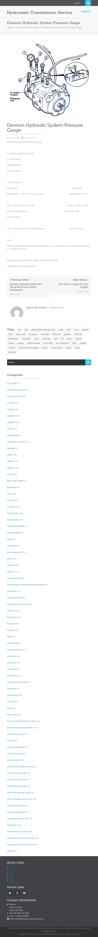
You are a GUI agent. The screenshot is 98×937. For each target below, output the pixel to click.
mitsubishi (11, 688)
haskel (9, 539)
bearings (10, 409)
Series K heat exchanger (16, 786)
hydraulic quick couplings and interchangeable (26, 584)
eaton (9, 494)
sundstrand (11, 825)
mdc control (12, 669)
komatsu (10, 630)
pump (69, 338)
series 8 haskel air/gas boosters (19, 766)
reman (11, 343)
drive (11, 334)
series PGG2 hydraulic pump (18, 792)
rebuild (79, 338)
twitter (69, 347)
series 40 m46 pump (15, 753)
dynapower (11, 487)
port (56, 338)
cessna (10, 429)
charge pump (12, 435)
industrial (11, 610)
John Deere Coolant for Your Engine (73, 285)
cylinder (10, 461)
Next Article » (80, 279)
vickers (10, 851)
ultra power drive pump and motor (21, 838)
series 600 (48, 343)
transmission (57, 347)
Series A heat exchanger (16, 773)
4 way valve (11, 383)
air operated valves (14, 396)
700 (19, 329)
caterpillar (11, 416)
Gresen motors (13, 513)
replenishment (33, 343)
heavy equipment (14, 552)
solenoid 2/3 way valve (16, 805)
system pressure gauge (28, 347)
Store (11, 878)
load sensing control (15, 649)
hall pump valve (13, 533)
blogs (60, 329)
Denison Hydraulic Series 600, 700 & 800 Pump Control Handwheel (26, 287)
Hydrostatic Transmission (27, 27)
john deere (11, 617)
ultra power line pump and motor (20, 844)
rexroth (10, 740)
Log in (77, 3)
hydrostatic (13, 338)
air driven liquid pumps (16, 390)
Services (12, 870)
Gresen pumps (13, 520)
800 (26, 329)
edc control (11, 500)
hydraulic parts (13, 578)
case (68, 329)
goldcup (67, 334)
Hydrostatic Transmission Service (39, 12)
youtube (12, 352)
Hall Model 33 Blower (15, 526)
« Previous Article (19, 279)
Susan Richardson (56, 307)
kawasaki (10, 623)
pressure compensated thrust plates (21, 721)
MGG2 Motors (12, 675)
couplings (11, 448)
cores (76, 329)
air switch (11, 403)
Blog (10, 875)
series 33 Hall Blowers (16, 747)
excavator (33, 334)
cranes (9, 455)
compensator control (15, 442)
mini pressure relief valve (17, 682)
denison (85, 329)
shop (74, 343)
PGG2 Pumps (12, 714)
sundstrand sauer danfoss (17, 831)
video (77, 347)
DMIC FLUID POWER (15, 481)
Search (88, 3)
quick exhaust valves (15, 734)
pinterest (47, 338)
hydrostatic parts (14, 597)
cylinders (10, 468)
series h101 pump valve (16, 779)
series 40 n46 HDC (14, 760)
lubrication (11, 656)
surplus (12, 347)
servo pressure (62, 343)
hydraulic (78, 334)
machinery (11, 662)
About (11, 872)
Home (10, 27)
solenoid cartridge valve (16, 812)
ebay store (20, 334)
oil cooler (10, 701)
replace (21, 343)
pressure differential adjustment (20, 727)
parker (9, 708)
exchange (45, 334)
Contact (12, 881)
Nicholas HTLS (13, 695)
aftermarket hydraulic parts (43, 329)
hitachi (9, 558)
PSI (62, 338)
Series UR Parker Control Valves (20, 799)
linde (9, 636)
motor (36, 338)
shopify (83, 343)
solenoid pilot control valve (18, 818)
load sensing (12, 643)
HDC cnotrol (12, 546)
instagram (26, 338)
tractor (45, 347)
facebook (56, 334)
